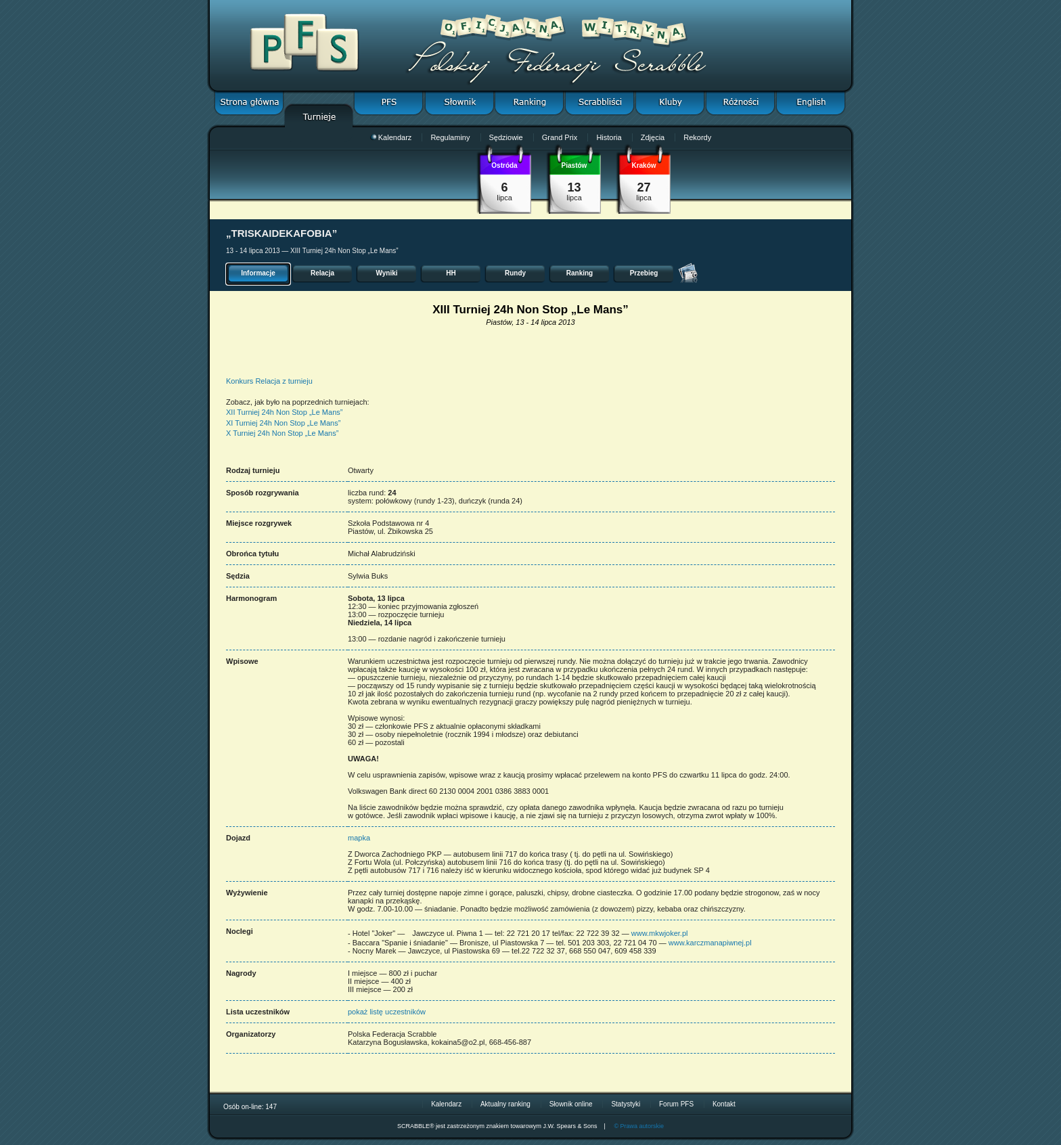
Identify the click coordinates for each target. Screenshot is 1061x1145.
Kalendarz (391, 137)
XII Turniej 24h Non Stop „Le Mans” (284, 412)
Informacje (258, 273)
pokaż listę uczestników (387, 1012)
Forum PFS (676, 1104)
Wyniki (386, 273)
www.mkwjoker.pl (659, 933)
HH (450, 273)
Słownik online (571, 1104)
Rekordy (697, 137)
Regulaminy (450, 137)
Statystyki (625, 1104)
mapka (359, 838)
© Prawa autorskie (639, 1126)
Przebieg (644, 273)
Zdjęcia (652, 137)
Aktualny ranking (505, 1104)
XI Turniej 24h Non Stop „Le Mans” (283, 423)
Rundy (515, 273)
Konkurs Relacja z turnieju (269, 381)
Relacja (322, 273)
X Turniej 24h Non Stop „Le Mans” (282, 433)
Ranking (579, 273)
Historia (608, 137)
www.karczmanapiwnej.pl (710, 943)
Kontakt (724, 1104)
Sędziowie (506, 137)
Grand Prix (560, 137)
